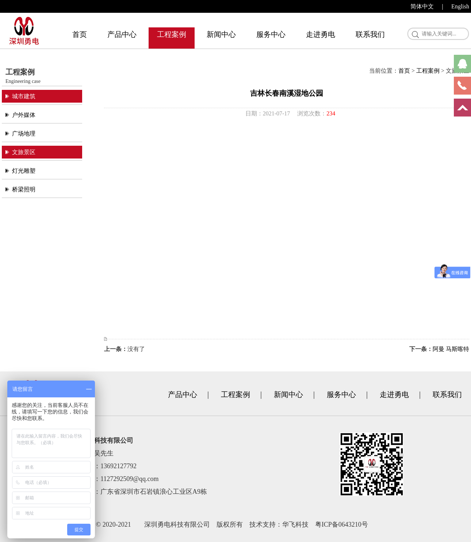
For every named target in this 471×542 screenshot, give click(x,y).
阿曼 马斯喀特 (451, 349)
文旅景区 (23, 152)
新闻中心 (221, 34)
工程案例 (171, 34)
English (460, 6)
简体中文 (422, 6)
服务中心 (271, 34)
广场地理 (23, 133)
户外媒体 (23, 115)
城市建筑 (23, 96)
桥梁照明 (23, 189)
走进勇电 (320, 34)
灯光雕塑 (23, 171)
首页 (79, 34)
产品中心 (122, 34)
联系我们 (370, 34)
